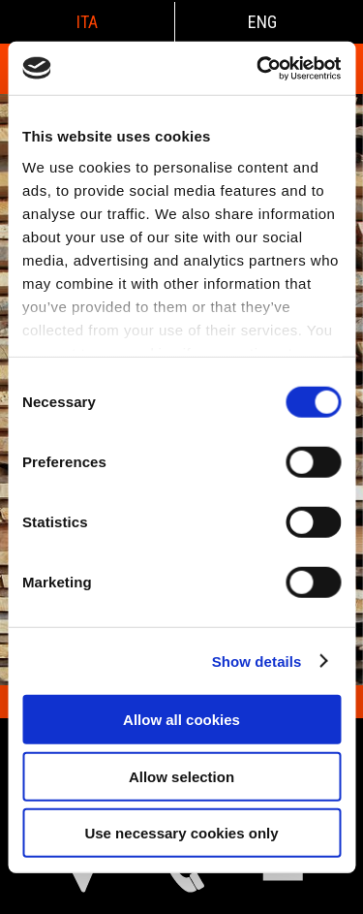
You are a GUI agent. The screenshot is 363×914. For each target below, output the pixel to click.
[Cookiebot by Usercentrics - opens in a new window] (258, 67)
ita (87, 22)
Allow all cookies (181, 719)
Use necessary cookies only (181, 833)
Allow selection (181, 776)
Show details (257, 660)
